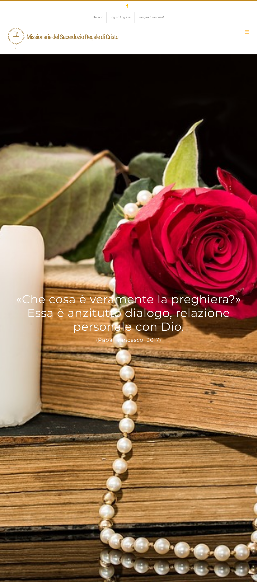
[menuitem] (98, 17)
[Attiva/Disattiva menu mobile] (247, 31)
